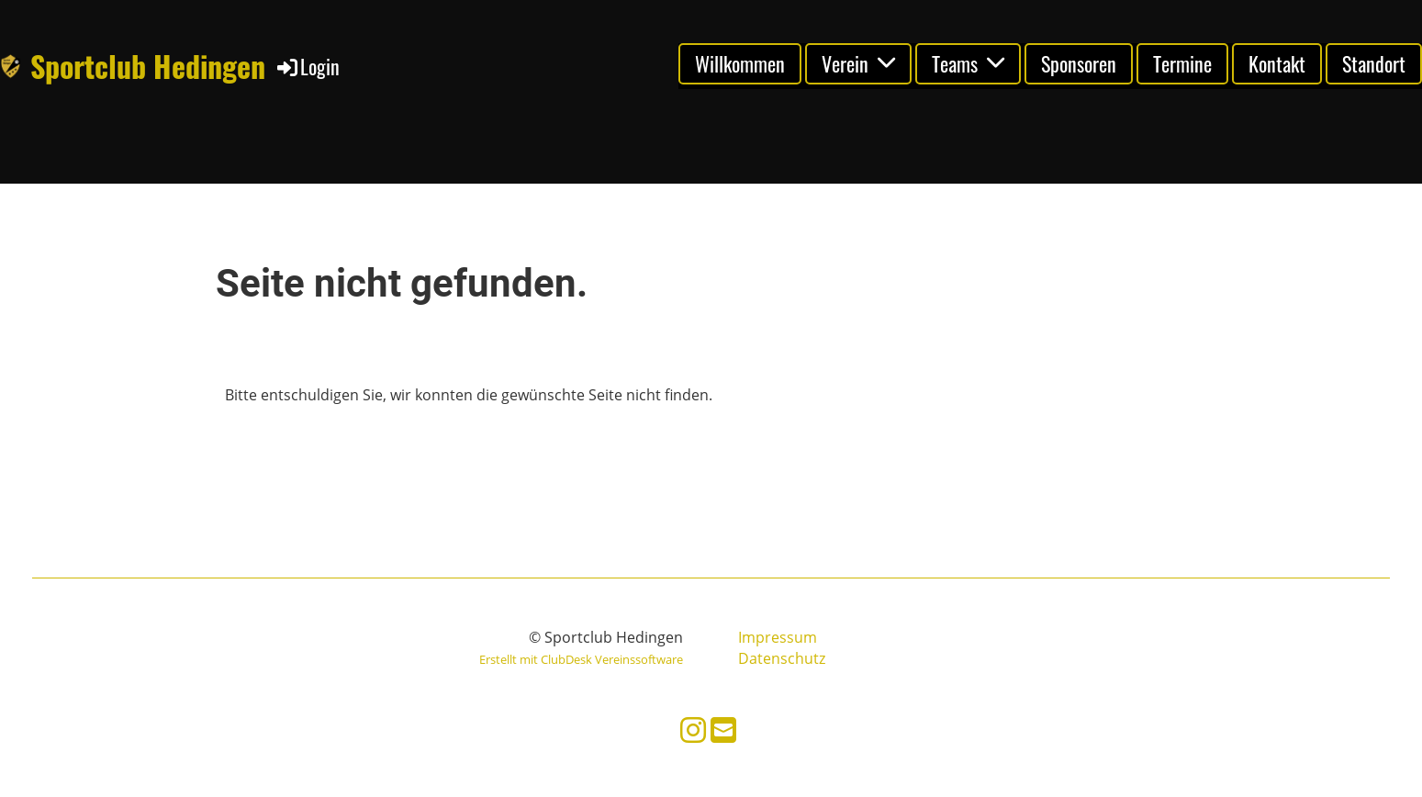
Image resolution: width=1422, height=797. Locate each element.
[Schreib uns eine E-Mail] (723, 729)
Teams (968, 63)
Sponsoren (1078, 63)
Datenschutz (781, 658)
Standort (1373, 63)
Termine (1182, 63)
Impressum (777, 637)
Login (307, 66)
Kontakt (1276, 63)
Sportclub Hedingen (147, 66)
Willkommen (740, 63)
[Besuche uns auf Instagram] (693, 729)
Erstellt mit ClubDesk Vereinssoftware (581, 659)
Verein (858, 63)
